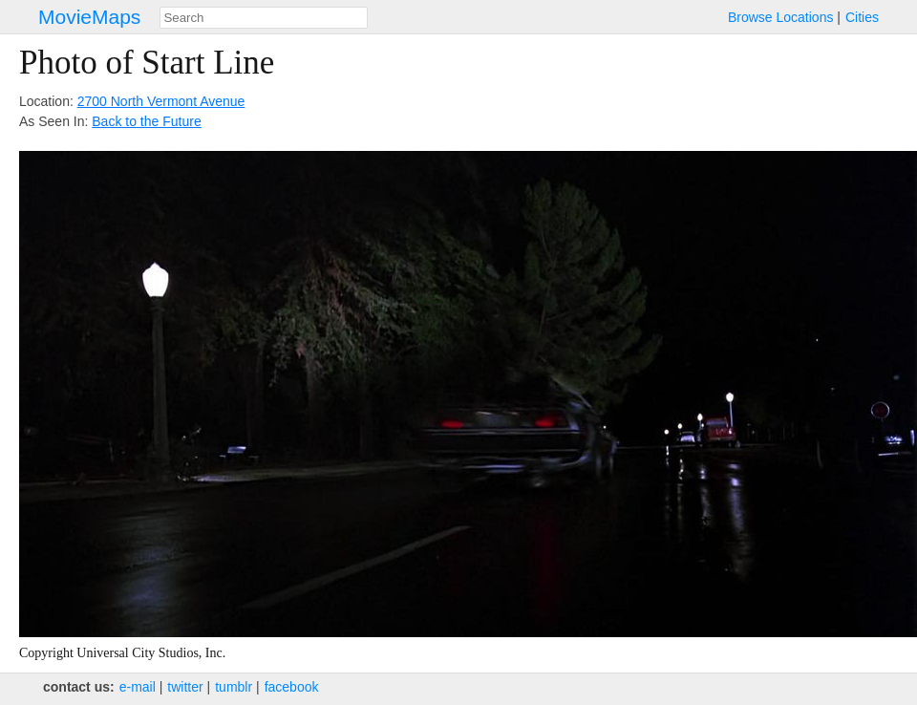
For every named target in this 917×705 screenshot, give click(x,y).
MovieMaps (89, 17)
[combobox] (264, 18)
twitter (185, 686)
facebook (292, 686)
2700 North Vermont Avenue (161, 101)
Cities (862, 17)
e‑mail (137, 686)
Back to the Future (146, 121)
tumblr (233, 686)
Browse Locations (781, 17)
